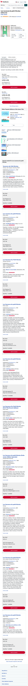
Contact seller (5, 189)
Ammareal (8, 514)
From (14, 36)
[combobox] (15, 5)
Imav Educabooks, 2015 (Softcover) (15, 138)
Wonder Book (9, 417)
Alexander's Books (10, 466)
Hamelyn (8, 567)
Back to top (14, 666)
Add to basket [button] (14, 87)
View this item (4, 78)
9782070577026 (14, 116)
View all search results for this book (14, 661)
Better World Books (10, 176)
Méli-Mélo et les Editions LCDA (13, 625)
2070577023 (17, 114)
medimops (8, 314)
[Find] (25, 5)
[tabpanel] (13, 65)
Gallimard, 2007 (18, 117)
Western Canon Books (11, 269)
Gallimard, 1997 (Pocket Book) (13, 144)
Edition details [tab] (11, 57)
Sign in (21, 2)
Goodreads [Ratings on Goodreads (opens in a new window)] (18, 16)
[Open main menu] (3, 5)
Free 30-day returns (14, 106)
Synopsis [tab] (4, 57)
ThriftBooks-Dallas (10, 223)
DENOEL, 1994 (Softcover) (13, 152)
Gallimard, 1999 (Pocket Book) (13, 129)
